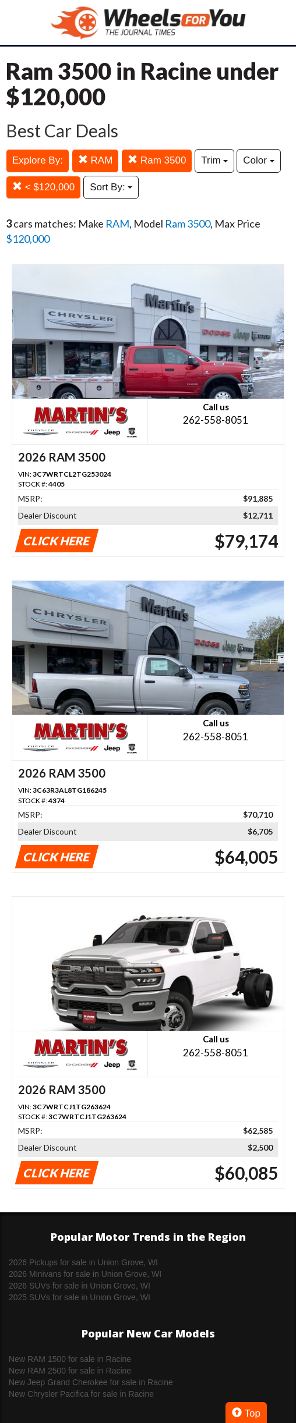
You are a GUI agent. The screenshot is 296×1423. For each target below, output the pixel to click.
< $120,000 (43, 187)
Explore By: (37, 160)
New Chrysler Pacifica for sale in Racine (81, 1394)
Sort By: (111, 187)
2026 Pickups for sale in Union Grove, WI (83, 1262)
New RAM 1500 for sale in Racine (70, 1359)
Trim (214, 160)
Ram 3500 (157, 160)
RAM (95, 160)
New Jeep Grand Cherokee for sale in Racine (91, 1382)
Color (258, 160)
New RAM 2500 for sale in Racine (70, 1370)
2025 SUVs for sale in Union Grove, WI (79, 1297)
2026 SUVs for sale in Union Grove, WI (79, 1285)
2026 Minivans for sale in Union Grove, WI (85, 1274)
